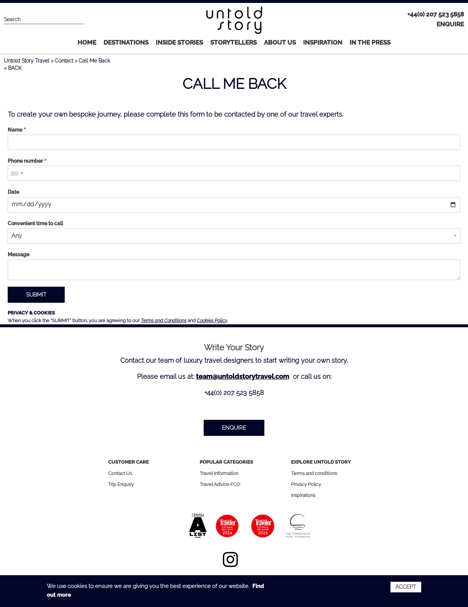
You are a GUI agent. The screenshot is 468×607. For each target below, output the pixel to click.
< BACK (13, 68)
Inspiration (322, 42)
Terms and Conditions (163, 320)
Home (87, 42)
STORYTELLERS (233, 42)
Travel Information (219, 473)
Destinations (125, 42)
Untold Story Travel (26, 61)
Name (15, 130)
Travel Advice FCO (220, 484)
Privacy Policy (306, 484)
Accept (405, 587)
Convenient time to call (35, 223)
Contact (64, 61)
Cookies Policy (212, 320)
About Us (280, 42)
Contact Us (120, 473)
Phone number (25, 161)
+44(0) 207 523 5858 (435, 14)
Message (18, 254)
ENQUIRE (450, 24)
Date (13, 192)
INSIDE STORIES (179, 42)
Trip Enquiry (121, 484)
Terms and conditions (314, 473)
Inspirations (303, 495)
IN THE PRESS (370, 42)
